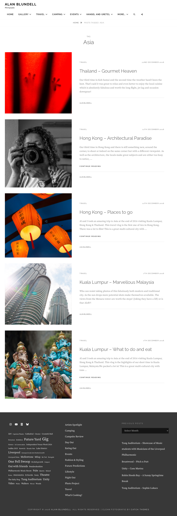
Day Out (69, 442)
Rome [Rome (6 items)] (10, 475)
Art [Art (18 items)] (9, 433)
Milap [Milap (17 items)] (37, 457)
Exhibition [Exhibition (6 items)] (19, 440)
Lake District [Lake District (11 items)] (41, 448)
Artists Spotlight (73, 424)
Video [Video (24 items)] (11, 483)
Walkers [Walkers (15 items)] (25, 483)
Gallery (23, 14)
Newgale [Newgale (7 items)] (51, 457)
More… (121, 14)
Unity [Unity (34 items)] (46, 479)
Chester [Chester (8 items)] (38, 434)
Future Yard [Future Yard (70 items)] (32, 439)
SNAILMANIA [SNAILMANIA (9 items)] (18, 475)
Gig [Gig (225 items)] (45, 439)
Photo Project (72, 483)
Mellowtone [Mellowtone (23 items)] (27, 456)
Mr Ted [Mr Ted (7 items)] (44, 457)
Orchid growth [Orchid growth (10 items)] (37, 462)
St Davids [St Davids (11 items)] (29, 475)
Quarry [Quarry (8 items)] (41, 471)
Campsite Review (74, 436)
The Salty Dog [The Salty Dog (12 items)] (14, 479)
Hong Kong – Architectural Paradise (116, 138)
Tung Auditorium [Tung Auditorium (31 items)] (31, 479)
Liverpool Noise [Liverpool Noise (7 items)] (13, 457)
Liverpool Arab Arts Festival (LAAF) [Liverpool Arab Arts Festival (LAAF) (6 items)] (33, 453)
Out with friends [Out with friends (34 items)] (18, 466)
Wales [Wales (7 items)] (18, 484)
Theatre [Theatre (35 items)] (44, 475)
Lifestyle (69, 471)
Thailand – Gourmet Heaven (108, 71)
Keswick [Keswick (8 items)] (22, 448)
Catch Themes (140, 509)
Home (10, 14)
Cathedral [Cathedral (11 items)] (29, 434)
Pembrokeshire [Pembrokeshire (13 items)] (36, 466)
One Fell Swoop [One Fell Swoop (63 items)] (19, 462)
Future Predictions (75, 465)
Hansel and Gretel (98, 14)
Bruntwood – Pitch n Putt (135, 461)
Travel (40, 14)
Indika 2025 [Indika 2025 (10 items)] (13, 448)
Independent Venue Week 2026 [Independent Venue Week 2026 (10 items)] (39, 444)
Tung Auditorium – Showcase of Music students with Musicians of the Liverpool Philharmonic (143, 449)
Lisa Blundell (85, 247)
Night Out (70, 477)
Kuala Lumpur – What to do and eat (116, 349)
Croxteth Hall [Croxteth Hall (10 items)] (47, 434)
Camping (57, 14)
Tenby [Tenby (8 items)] (36, 475)
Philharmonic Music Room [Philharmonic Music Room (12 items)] (20, 471)
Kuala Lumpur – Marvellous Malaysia (117, 282)
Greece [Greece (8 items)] (10, 445)
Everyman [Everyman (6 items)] (11, 440)
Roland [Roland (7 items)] (48, 471)
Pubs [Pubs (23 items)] (35, 470)
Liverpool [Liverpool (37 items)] (14, 452)
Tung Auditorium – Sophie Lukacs (140, 488)
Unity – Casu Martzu (132, 468)
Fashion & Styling (74, 460)
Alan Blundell (20, 4)
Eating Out (70, 448)
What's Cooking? (73, 495)
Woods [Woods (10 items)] (38, 484)
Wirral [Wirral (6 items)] (32, 484)
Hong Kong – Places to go (106, 212)
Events (74, 14)
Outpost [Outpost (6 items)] (47, 462)
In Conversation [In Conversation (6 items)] (20, 445)
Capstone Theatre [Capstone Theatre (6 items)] (18, 434)
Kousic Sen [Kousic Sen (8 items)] (31, 448)
